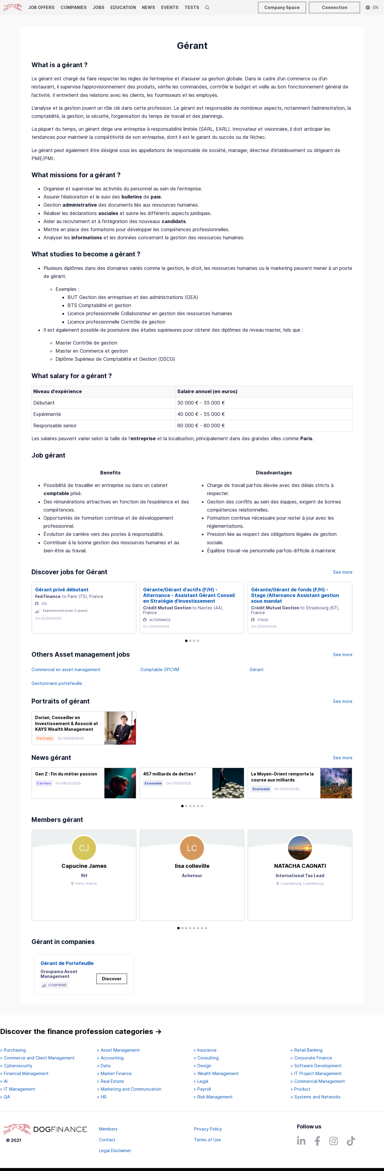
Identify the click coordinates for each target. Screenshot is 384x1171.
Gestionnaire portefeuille (57, 683)
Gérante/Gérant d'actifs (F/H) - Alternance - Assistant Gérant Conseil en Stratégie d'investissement (189, 595)
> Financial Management (24, 1073)
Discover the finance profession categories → (81, 1031)
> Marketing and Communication (129, 1089)
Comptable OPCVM (159, 669)
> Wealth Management (216, 1073)
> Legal (201, 1081)
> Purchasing (13, 1050)
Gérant (257, 669)
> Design (202, 1065)
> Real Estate (110, 1081)
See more (342, 572)
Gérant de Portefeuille (67, 963)
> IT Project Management (316, 1073)
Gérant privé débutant (61, 590)
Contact (107, 1139)
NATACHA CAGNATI (300, 866)
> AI (4, 1081)
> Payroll (202, 1089)
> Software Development (316, 1065)
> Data (103, 1065)
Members (108, 1128)
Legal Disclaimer (115, 1150)
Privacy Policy (208, 1128)
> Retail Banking (306, 1050)
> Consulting (206, 1058)
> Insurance (205, 1050)
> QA (5, 1097)
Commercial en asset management (66, 669)
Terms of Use (207, 1139)
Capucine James (84, 866)
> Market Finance (114, 1073)
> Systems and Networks (315, 1097)
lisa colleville (192, 866)
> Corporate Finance (311, 1058)
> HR (101, 1097)
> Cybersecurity (16, 1065)
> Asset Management (118, 1050)
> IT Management (17, 1089)
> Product (300, 1089)
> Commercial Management (317, 1081)
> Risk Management (213, 1097)
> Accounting (110, 1058)
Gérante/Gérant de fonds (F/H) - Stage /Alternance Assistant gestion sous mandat (295, 595)
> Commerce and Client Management (37, 1058)
